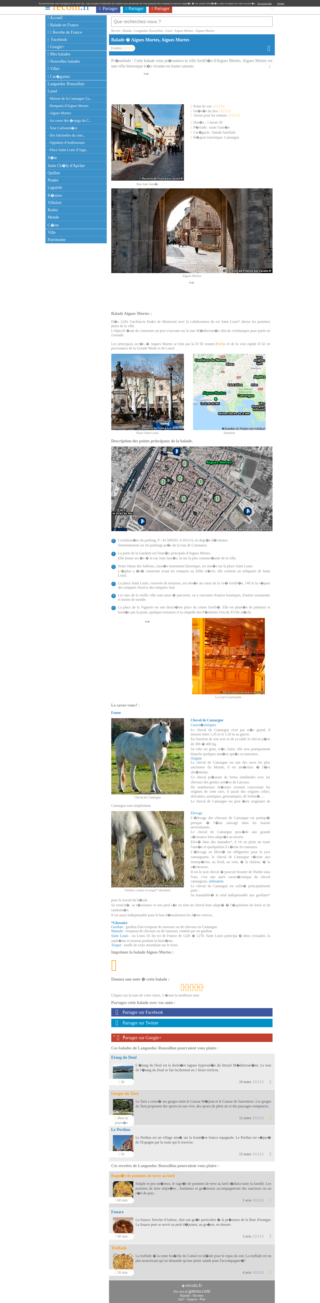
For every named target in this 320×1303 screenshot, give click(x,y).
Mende (53, 217)
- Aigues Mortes (59, 113)
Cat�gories (59, 76)
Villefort (55, 202)
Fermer (281, 3)
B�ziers (55, 195)
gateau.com (199, 1288)
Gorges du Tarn (125, 1091)
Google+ (56, 47)
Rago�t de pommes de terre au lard (143, 1173)
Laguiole (55, 187)
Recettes (198, 1293)
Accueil (55, 17)
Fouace (117, 1209)
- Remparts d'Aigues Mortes (68, 106)
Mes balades (59, 54)
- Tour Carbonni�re (62, 128)
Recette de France (65, 32)
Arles (222, 342)
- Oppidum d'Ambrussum (66, 143)
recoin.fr (194, 1283)
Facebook (57, 39)
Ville (52, 232)
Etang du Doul (124, 1055)
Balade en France (63, 25)
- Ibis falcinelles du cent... (66, 135)
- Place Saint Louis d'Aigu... (68, 150)
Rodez (53, 210)
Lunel (52, 91)
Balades (185, 1293)
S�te (52, 157)
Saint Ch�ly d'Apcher (66, 165)
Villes (54, 68)
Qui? (181, 1297)
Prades (53, 180)
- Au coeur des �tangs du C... (70, 120)
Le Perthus (121, 1127)
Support (192, 1297)
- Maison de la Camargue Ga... (70, 98)
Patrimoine (57, 239)
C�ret (53, 225)
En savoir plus (265, 3)
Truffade (119, 1245)
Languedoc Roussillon (66, 84)
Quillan (54, 173)
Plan (203, 1297)
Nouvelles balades (64, 61)
